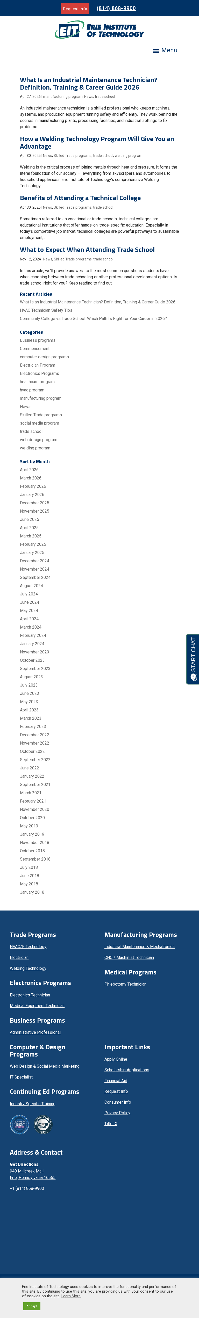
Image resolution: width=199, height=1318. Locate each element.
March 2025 (30, 536)
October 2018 (32, 850)
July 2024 (29, 594)
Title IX (110, 1123)
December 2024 (34, 560)
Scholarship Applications (126, 1069)
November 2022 (34, 743)
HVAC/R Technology (28, 946)
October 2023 (32, 660)
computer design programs (44, 356)
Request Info (75, 9)
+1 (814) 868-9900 (27, 1188)
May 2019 (29, 826)
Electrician (19, 957)
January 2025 (32, 552)
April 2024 (29, 618)
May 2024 (29, 610)
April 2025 (29, 527)
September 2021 (35, 784)
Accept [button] (31, 1306)
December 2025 (34, 502)
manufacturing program (63, 96)
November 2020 (34, 809)
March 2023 (30, 718)
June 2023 (29, 693)
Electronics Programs (39, 373)
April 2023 (29, 710)
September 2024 (35, 577)
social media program (39, 423)
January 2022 (32, 776)
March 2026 (30, 478)
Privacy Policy (117, 1112)
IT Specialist (21, 1077)
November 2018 (34, 842)
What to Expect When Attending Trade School (87, 249)
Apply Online (115, 1059)
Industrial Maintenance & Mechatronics (139, 946)
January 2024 (32, 643)
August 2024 (31, 585)
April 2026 (29, 469)
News (88, 96)
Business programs (37, 340)
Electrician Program (37, 365)
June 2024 (29, 602)
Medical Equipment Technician (37, 1005)
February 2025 (33, 544)
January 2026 (32, 494)
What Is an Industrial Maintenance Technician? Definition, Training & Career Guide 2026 (88, 83)
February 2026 (33, 486)
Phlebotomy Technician (125, 984)
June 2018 (29, 875)
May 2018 (29, 884)
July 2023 (29, 685)
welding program (129, 156)
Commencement (34, 348)
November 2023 (34, 652)
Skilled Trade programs (72, 156)
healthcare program (37, 381)
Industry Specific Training (32, 1103)
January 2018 (32, 892)
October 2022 (32, 751)
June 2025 (29, 519)
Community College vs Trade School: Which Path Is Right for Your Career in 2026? (93, 318)
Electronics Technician (30, 995)
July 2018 (29, 867)
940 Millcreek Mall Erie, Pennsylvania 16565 (32, 1171)
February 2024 (33, 635)
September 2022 (35, 759)
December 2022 (34, 734)
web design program (38, 439)
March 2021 (30, 792)
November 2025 (34, 511)
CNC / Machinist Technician (129, 957)
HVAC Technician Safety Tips (46, 310)
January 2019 (32, 834)
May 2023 (29, 701)
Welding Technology (28, 968)
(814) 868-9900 (116, 8)
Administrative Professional (35, 1032)
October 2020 (32, 817)
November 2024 (34, 569)
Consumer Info (117, 1102)
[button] (169, 52)
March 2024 (30, 627)
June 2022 (29, 768)
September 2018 (35, 859)
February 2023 (33, 726)
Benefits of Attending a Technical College (80, 198)
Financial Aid (115, 1080)
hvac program (32, 390)
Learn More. (71, 1296)
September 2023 (35, 668)
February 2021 (33, 801)
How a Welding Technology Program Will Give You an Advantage (97, 142)
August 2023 (31, 676)
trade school (105, 96)
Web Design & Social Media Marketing (45, 1066)
